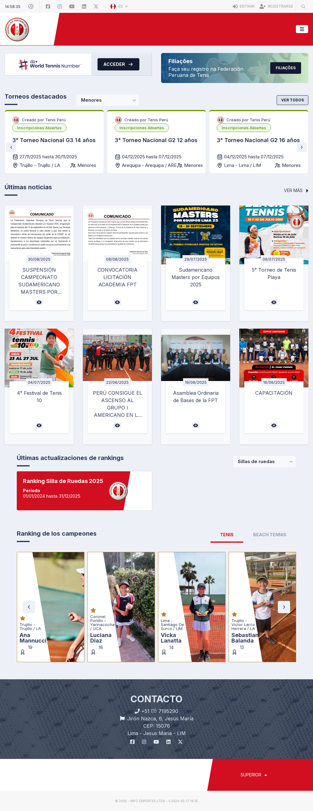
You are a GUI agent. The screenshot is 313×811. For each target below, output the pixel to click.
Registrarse (276, 6)
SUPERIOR (254, 774)
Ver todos (292, 100)
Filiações (286, 68)
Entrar (244, 6)
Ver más (296, 190)
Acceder (118, 64)
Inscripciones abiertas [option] (39, 127)
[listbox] (39, 127)
